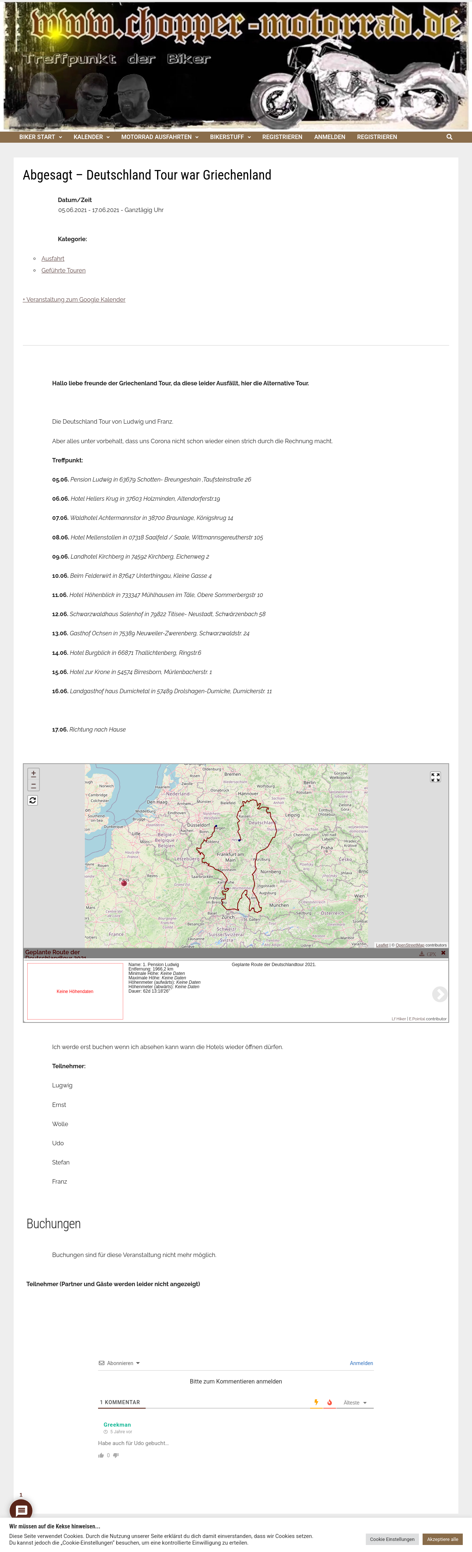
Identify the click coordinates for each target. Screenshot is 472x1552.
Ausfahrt (53, 258)
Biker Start (37, 136)
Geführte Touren (64, 270)
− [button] (33, 785)
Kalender (88, 136)
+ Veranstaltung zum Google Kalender (74, 299)
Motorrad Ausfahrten (156, 136)
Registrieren (283, 136)
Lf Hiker (399, 1019)
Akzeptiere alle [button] (442, 1539)
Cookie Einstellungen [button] (392, 1539)
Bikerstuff (227, 136)
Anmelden (329, 136)
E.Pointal (417, 1019)
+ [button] (33, 774)
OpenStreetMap (410, 945)
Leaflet (382, 945)
